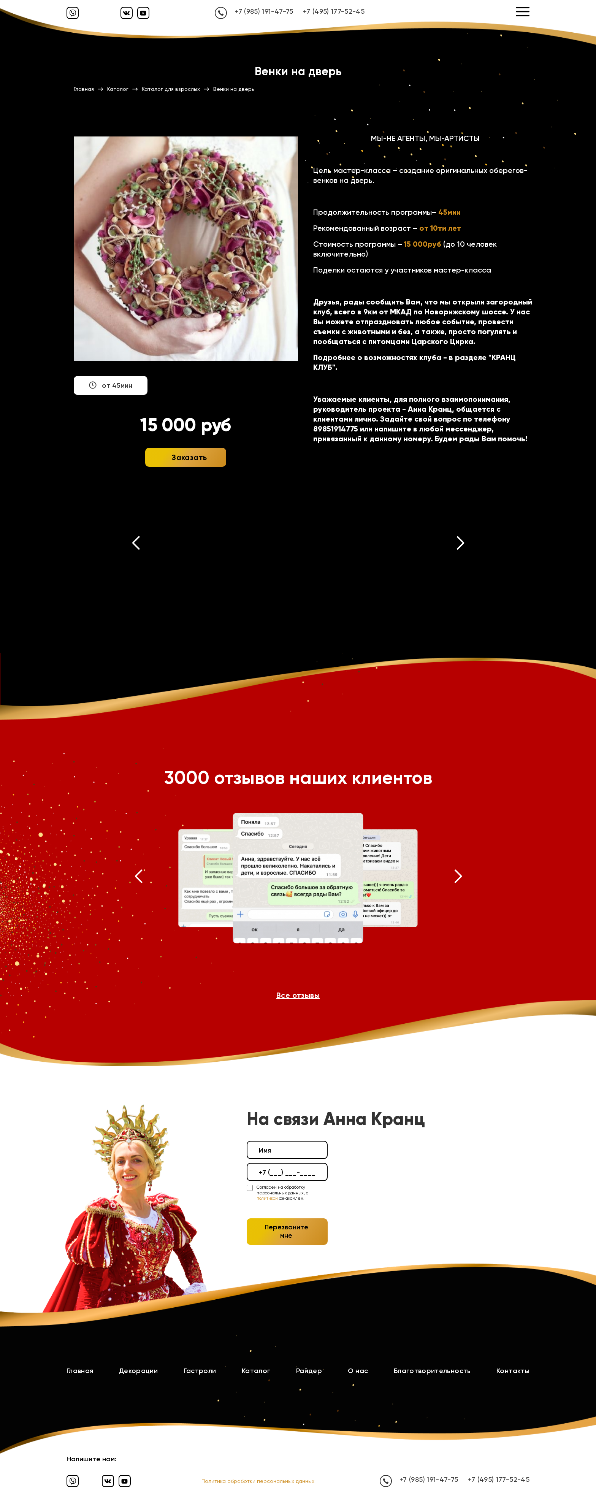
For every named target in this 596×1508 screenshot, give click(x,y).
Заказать (189, 457)
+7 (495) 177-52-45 (334, 11)
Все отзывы (298, 995)
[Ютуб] (143, 13)
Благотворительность (432, 1371)
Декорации (138, 1371)
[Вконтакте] (126, 13)
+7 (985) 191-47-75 (264, 11)
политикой (267, 1198)
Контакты (512, 1371)
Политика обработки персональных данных (257, 1481)
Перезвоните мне (286, 1231)
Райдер (309, 1371)
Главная (80, 1371)
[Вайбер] (73, 13)
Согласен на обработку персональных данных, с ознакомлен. (282, 1193)
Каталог (256, 1371)
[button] (136, 544)
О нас (358, 1371)
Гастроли (200, 1371)
